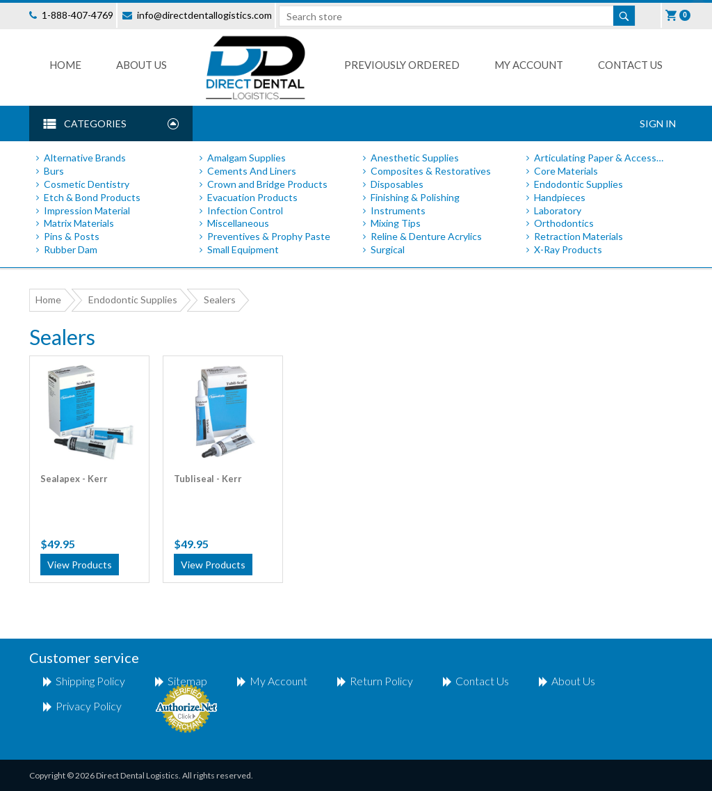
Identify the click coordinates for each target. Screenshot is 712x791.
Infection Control (245, 210)
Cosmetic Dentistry (86, 184)
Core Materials (566, 171)
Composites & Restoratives (431, 171)
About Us (141, 64)
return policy (381, 680)
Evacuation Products (252, 197)
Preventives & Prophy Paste (268, 236)
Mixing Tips (396, 223)
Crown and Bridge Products (267, 184)
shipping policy (90, 680)
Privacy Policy (89, 705)
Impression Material (87, 210)
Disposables (397, 184)
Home (65, 64)
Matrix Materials (79, 223)
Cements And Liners (251, 171)
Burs (54, 171)
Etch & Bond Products (92, 197)
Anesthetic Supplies (415, 157)
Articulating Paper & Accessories (601, 157)
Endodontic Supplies (578, 184)
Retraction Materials (578, 236)
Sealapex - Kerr (74, 478)
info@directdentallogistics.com (204, 15)
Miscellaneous (238, 223)
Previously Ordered (402, 64)
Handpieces (559, 197)
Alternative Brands (85, 157)
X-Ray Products (568, 249)
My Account (528, 64)
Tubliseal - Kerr (208, 478)
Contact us (630, 64)
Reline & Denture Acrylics (426, 236)
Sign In (658, 123)
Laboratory (557, 210)
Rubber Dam (70, 249)
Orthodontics (564, 223)
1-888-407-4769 (77, 15)
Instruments (398, 210)
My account (278, 680)
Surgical (388, 249)
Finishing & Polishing (415, 197)
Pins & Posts (71, 236)
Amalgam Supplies (246, 157)
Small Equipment (243, 249)
